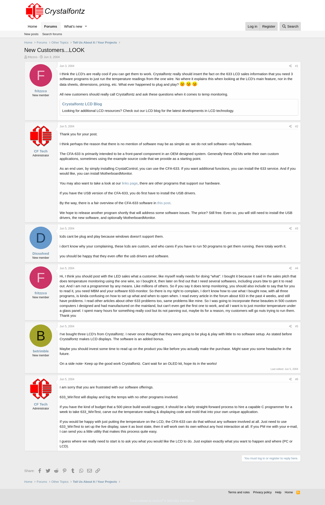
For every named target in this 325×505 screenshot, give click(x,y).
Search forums (52, 34)
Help (278, 492)
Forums (50, 26)
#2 (296, 126)
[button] (85, 26)
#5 (296, 326)
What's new (73, 26)
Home (32, 26)
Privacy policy (262, 492)
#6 (296, 379)
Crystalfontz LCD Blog (82, 104)
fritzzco (32, 57)
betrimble (41, 351)
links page (130, 183)
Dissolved (41, 253)
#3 (296, 228)
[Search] (290, 26)
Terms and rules (239, 492)
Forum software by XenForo (162, 500)
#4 (296, 268)
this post (163, 203)
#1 (296, 66)
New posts (31, 34)
